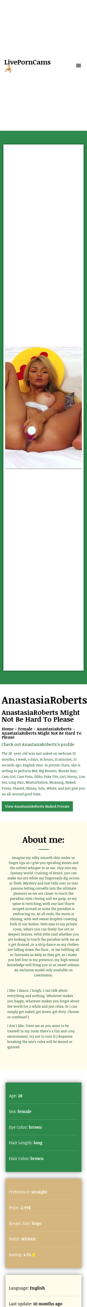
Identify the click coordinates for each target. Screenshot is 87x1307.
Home (8, 729)
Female (25, 729)
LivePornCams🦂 (27, 65)
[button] (79, 65)
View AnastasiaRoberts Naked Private (37, 806)
